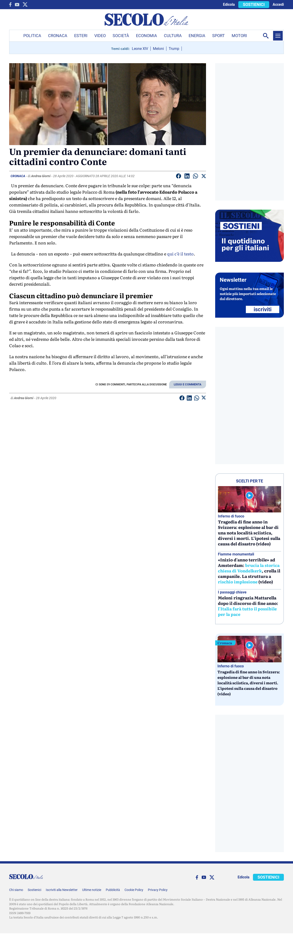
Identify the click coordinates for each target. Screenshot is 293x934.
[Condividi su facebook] (178, 176)
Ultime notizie (91, 890)
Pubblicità (113, 890)
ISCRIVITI (262, 309)
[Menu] (278, 36)
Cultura (173, 35)
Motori (239, 35)
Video (100, 35)
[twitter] (25, 4)
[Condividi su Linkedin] (187, 176)
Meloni (158, 48)
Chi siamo (16, 890)
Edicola (229, 4)
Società (121, 35)
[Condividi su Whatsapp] (195, 176)
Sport (218, 35)
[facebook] (10, 4)
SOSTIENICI (254, 4)
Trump (174, 48)
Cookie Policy (134, 890)
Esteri (80, 35)
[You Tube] (17, 4)
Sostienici (34, 890)
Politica (32, 35)
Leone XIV (140, 48)
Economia (146, 35)
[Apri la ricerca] (266, 35)
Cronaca (57, 35)
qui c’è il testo (180, 254)
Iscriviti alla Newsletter (62, 890)
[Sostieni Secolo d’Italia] (249, 260)
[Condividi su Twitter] (203, 177)
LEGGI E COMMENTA (187, 384)
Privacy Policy (158, 890)
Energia (197, 35)
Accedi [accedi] (278, 4)
